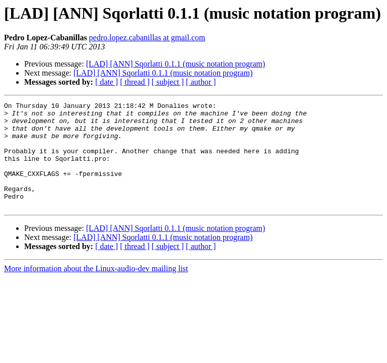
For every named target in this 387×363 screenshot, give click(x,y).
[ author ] (201, 82)
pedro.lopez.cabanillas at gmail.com (147, 37)
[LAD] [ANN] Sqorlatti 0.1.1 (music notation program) (175, 63)
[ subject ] (168, 82)
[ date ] (106, 82)
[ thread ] (135, 82)
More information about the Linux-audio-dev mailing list (96, 289)
